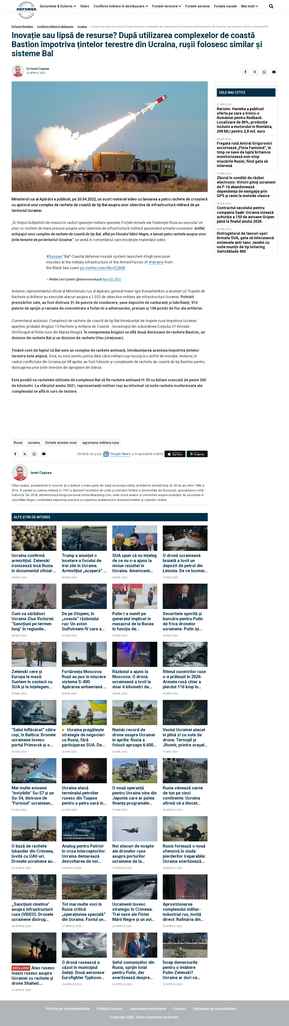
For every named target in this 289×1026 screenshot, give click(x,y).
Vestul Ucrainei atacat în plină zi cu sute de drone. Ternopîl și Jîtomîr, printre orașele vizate (185, 737)
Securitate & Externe (56, 6)
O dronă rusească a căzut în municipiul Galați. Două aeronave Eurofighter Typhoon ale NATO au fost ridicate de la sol (83, 970)
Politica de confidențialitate (68, 1009)
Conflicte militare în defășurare (55, 26)
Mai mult (249, 6)
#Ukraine (156, 262)
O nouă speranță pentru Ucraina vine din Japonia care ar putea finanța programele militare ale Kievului (134, 795)
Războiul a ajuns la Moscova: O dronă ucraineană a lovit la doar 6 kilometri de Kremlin (131, 679)
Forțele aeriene (197, 6)
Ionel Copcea (40, 68)
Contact (179, 1009)
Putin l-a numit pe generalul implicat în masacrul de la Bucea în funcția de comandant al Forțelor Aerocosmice (133, 621)
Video (84, 6)
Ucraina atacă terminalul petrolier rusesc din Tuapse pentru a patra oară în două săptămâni (82, 795)
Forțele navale (225, 6)
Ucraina (82, 26)
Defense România (22, 26)
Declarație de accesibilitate (214, 1009)
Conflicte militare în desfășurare (119, 6)
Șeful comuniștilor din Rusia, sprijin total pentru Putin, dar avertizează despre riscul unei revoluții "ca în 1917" (134, 970)
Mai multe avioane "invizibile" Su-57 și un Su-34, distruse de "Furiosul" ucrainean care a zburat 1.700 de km (33, 795)
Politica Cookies (110, 1009)
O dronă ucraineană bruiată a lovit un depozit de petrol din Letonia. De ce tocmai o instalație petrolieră (183, 563)
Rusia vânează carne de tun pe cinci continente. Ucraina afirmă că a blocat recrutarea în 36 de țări (185, 795)
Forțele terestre (165, 6)
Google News (120, 454)
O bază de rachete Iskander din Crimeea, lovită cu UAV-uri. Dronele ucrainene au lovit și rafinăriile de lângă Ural (33, 854)
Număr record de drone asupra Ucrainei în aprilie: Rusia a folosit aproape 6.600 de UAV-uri (133, 737)
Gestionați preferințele (148, 1009)
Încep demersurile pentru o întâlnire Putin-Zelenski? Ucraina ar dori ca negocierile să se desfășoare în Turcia (182, 970)
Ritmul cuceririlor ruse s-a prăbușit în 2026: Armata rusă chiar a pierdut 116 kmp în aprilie (184, 679)
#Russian (54, 256)
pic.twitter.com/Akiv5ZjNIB (102, 268)
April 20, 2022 (112, 279)
